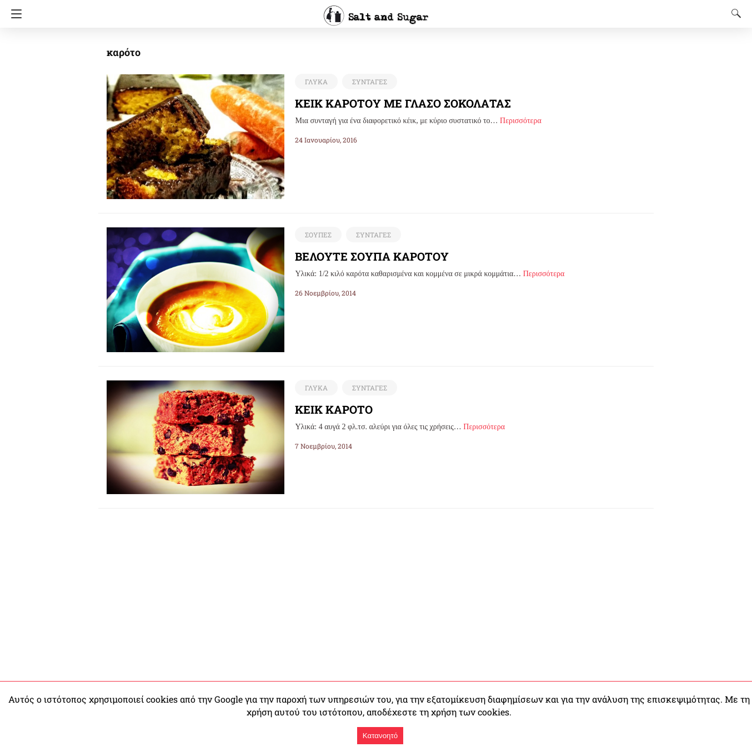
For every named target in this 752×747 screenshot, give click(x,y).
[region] (376, 586)
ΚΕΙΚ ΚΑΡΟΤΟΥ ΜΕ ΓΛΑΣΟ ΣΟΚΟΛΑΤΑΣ (404, 103)
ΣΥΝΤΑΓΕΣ (367, 81)
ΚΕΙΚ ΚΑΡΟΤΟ (335, 409)
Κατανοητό (380, 735)
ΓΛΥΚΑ (315, 81)
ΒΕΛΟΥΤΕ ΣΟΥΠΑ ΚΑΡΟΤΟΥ (372, 256)
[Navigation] (13, 14)
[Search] (734, 13)
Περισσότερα (521, 120)
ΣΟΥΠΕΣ (318, 234)
